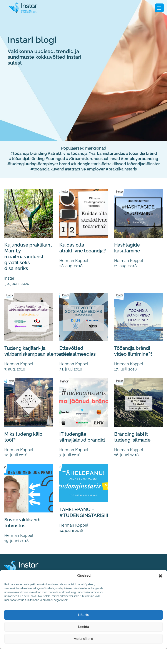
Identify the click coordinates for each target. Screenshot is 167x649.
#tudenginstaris (85, 164)
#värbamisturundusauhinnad (93, 158)
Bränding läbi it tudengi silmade (133, 435)
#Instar (153, 164)
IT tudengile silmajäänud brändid (73, 438)
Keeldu (83, 627)
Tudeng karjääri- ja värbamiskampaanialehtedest (39, 350)
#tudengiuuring (22, 164)
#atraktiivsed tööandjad (123, 164)
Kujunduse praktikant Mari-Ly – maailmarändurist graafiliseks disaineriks (28, 256)
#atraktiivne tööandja (67, 153)
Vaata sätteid (83, 639)
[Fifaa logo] (22, 7)
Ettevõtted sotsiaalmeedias (78, 350)
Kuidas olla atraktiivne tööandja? (72, 250)
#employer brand (53, 164)
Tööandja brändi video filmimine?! (134, 350)
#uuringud (55, 158)
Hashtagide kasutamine (128, 247)
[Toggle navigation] (159, 7)
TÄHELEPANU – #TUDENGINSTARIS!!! (84, 516)
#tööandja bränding (28, 153)
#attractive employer (85, 169)
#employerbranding (139, 158)
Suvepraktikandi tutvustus (23, 527)
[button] (160, 575)
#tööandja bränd (141, 153)
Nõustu (83, 615)
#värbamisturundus (106, 153)
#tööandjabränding (27, 158)
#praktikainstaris (121, 169)
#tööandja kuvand (47, 169)
